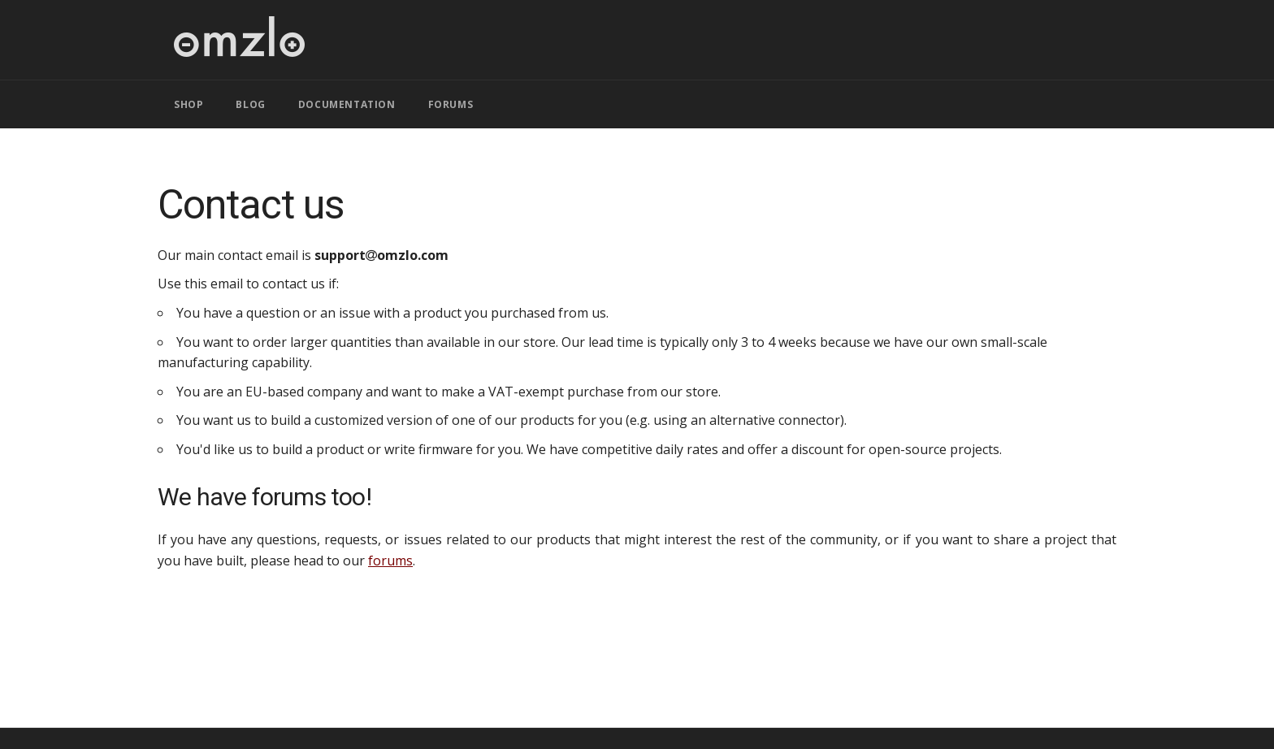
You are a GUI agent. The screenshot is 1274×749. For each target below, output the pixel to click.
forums (390, 560)
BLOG (250, 104)
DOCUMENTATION (347, 104)
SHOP (188, 104)
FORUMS (451, 104)
